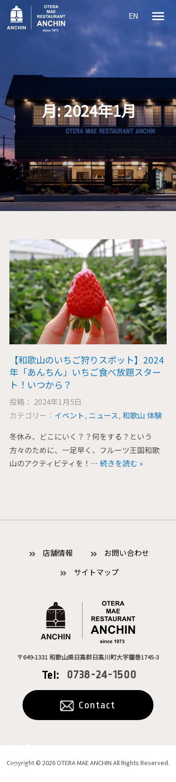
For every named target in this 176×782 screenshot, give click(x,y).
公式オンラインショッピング (21, 758)
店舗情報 (58, 552)
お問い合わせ (126, 552)
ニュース (103, 415)
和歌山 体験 (142, 415)
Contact (97, 705)
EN (133, 15)
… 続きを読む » (117, 463)
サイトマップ (96, 571)
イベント (69, 415)
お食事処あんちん (36, 18)
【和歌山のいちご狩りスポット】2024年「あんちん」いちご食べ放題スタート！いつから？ (86, 372)
